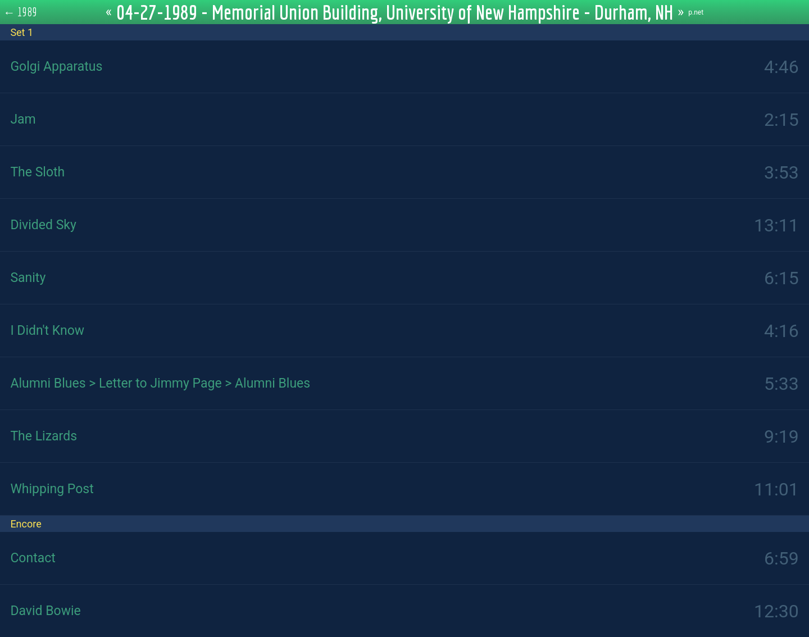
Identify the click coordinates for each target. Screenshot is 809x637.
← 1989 (20, 12)
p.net (695, 12)
